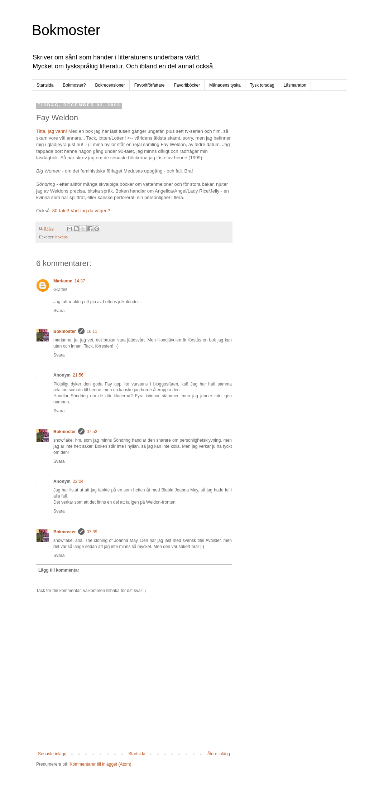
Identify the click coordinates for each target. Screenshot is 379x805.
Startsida (45, 85)
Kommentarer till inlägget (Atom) (100, 764)
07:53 (92, 431)
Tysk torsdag (262, 85)
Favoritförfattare (149, 85)
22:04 (78, 481)
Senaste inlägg (52, 753)
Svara (58, 310)
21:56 (78, 375)
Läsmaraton (295, 85)
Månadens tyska (224, 85)
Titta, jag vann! (51, 131)
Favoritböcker (187, 85)
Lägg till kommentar (58, 570)
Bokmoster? (74, 85)
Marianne (62, 280)
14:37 (80, 280)
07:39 (92, 531)
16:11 (92, 331)
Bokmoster (66, 30)
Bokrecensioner (110, 85)
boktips (62, 237)
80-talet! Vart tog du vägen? (81, 210)
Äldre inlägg (218, 753)
